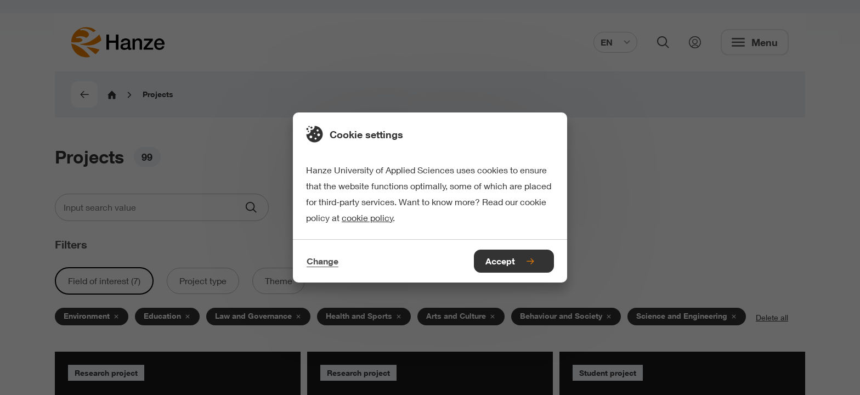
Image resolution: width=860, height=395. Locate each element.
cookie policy (367, 217)
